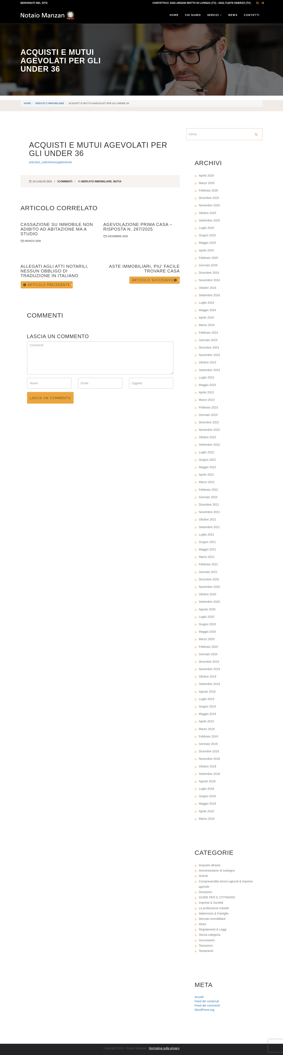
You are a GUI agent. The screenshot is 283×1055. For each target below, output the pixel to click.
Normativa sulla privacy (164, 1048)
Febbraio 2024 (208, 332)
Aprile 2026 (206, 175)
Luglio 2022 (206, 452)
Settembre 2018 (209, 774)
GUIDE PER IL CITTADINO (217, 897)
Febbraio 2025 (208, 257)
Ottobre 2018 (207, 766)
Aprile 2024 (206, 317)
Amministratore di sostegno (217, 870)
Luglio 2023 (206, 377)
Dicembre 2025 (209, 198)
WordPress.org (204, 1009)
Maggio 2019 (207, 714)
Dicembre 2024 (209, 272)
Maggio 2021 (207, 549)
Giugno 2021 (207, 542)
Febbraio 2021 (208, 564)
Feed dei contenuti (207, 1001)
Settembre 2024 (209, 295)
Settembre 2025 (209, 220)
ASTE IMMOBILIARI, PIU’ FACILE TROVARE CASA (144, 268)
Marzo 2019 (207, 729)
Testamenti (206, 951)
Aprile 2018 (206, 811)
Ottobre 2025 (207, 213)
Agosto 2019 (207, 691)
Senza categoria (209, 934)
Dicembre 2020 (209, 579)
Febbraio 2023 (208, 407)
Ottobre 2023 (207, 362)
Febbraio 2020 (208, 646)
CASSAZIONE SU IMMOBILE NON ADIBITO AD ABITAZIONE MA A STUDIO (57, 229)
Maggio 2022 (207, 467)
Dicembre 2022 (209, 422)
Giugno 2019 (207, 706)
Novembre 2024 (209, 280)
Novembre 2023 (209, 355)
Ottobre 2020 (207, 594)
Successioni (207, 940)
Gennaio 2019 (208, 744)
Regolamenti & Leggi (213, 929)
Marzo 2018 (207, 818)
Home (174, 15)
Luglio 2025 (206, 228)
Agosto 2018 (207, 781)
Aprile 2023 (206, 392)
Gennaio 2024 (208, 340)
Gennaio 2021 (208, 572)
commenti (65, 181)
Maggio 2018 (207, 803)
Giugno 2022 (207, 459)
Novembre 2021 (209, 512)
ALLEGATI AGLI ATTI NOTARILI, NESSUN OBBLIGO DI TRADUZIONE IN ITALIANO (55, 271)
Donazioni (205, 892)
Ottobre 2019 (207, 676)
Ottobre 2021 (207, 519)
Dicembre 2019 (209, 661)
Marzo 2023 (207, 399)
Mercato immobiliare (49, 103)
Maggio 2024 (207, 310)
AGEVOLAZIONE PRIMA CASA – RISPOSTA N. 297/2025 (137, 226)
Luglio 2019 (206, 699)
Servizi (214, 15)
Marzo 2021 (207, 557)
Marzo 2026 (207, 183)
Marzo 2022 (207, 482)
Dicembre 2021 (209, 504)
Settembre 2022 (209, 444)
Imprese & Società (211, 902)
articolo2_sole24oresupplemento (50, 162)
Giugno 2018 (207, 796)
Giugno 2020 (207, 624)
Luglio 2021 (206, 534)
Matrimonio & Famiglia (213, 913)
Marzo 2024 (207, 325)
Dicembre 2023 (209, 347)
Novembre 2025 (209, 205)
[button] (257, 2)
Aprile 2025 (206, 250)
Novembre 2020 (209, 586)
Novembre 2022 (209, 429)
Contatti (251, 15)
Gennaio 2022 (208, 497)
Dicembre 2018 (209, 751)
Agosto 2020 (207, 609)
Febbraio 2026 (208, 190)
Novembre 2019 (209, 669)
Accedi (199, 997)
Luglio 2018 (206, 788)
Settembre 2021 (209, 527)
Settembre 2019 (209, 684)
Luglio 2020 (206, 616)
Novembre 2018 (209, 758)
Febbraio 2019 (208, 736)
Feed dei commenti (207, 1005)
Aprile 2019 (206, 721)
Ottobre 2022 (207, 437)
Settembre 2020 (209, 601)
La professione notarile (214, 908)
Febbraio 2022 (208, 489)
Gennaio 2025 (208, 265)
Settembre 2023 (209, 370)
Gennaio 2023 (208, 415)
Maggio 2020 (207, 631)
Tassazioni (206, 945)
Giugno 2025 (207, 235)
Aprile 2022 (206, 474)
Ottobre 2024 (207, 287)
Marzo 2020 (207, 639)
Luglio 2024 (206, 302)
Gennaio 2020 (208, 654)
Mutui (117, 181)
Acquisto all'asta (209, 865)
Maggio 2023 (207, 385)
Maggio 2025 (207, 242)
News (232, 15)
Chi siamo (193, 15)
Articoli (203, 876)
